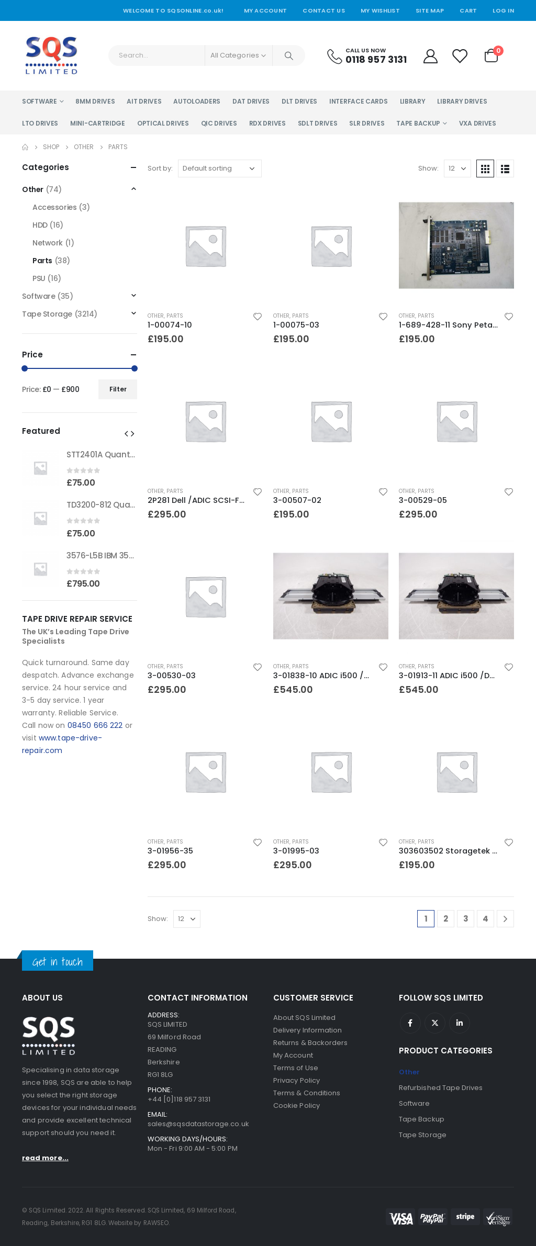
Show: (428, 168)
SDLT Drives (318, 123)
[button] (126, 433)
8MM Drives (95, 101)
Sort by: (160, 168)
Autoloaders (196, 101)
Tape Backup (418, 123)
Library (413, 101)
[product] (205, 245)
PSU (39, 278)
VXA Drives (477, 123)
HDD (40, 225)
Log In (503, 10)
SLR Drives (366, 123)
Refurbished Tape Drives (441, 1088)
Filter (118, 389)
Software (39, 101)
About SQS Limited (304, 1018)
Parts (174, 316)
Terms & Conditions (306, 1093)
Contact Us (324, 10)
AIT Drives (144, 101)
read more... (45, 1158)
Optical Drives (163, 123)
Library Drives (462, 101)
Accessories (54, 207)
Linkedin (459, 1023)
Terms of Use (295, 1068)
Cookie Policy (296, 1105)
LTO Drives (40, 123)
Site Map (430, 10)
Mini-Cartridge (97, 123)
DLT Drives (299, 101)
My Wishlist (380, 10)
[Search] (289, 55)
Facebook (410, 1023)
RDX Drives (267, 123)
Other (156, 316)
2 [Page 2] (445, 918)
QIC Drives (219, 123)
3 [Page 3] (465, 918)
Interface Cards (358, 101)
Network (47, 243)
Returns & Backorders (310, 1043)
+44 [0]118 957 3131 (179, 1099)
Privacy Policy (296, 1080)
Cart (468, 10)
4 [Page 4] (485, 918)
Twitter (435, 1023)
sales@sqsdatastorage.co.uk (198, 1124)
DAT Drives (251, 101)
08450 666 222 (95, 725)
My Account (265, 10)
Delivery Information (307, 1030)
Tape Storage (47, 314)
